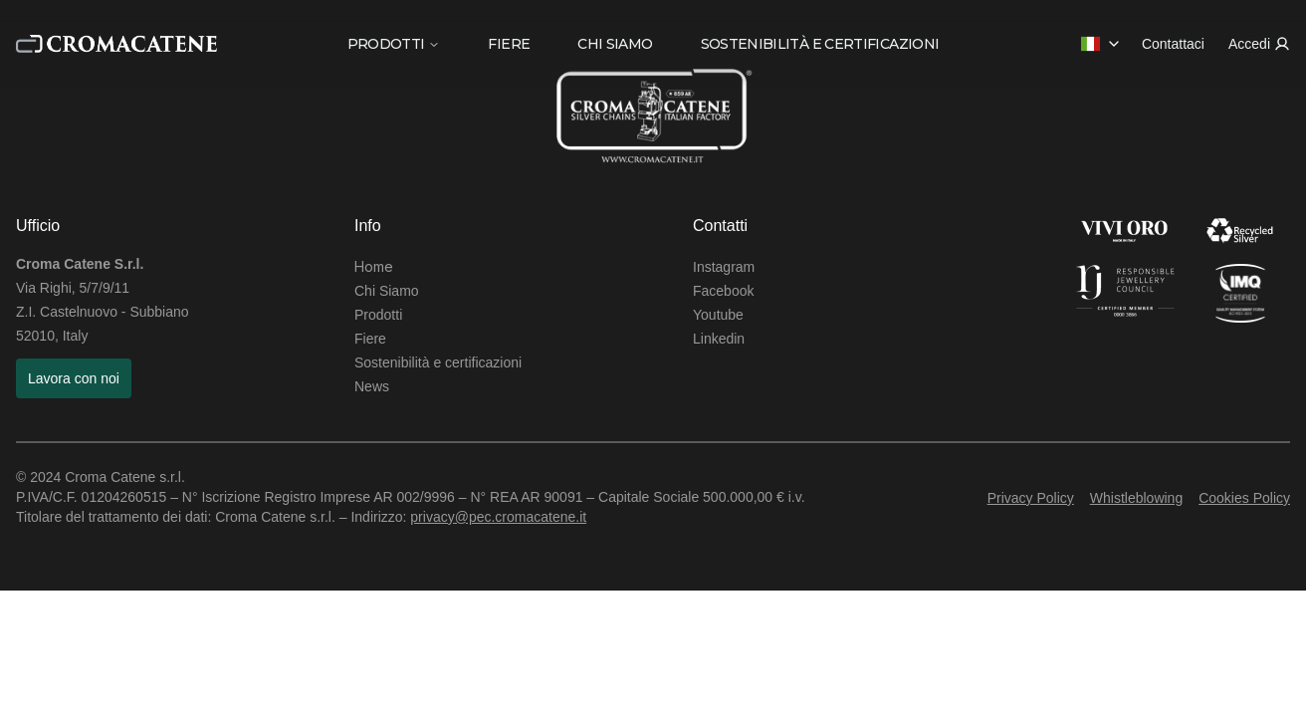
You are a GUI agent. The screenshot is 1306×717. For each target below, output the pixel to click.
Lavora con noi (73, 378)
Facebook (723, 291)
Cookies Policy (1244, 498)
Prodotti (378, 315)
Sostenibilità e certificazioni (438, 362)
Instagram (724, 267)
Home (373, 266)
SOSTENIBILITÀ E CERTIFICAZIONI (820, 44)
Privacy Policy (1030, 498)
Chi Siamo (386, 291)
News (371, 386)
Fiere (370, 339)
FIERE (509, 44)
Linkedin (719, 339)
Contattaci (1173, 44)
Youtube (718, 315)
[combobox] (1101, 44)
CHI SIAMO (614, 44)
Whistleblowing (1136, 498)
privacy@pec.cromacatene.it (498, 517)
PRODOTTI (394, 44)
